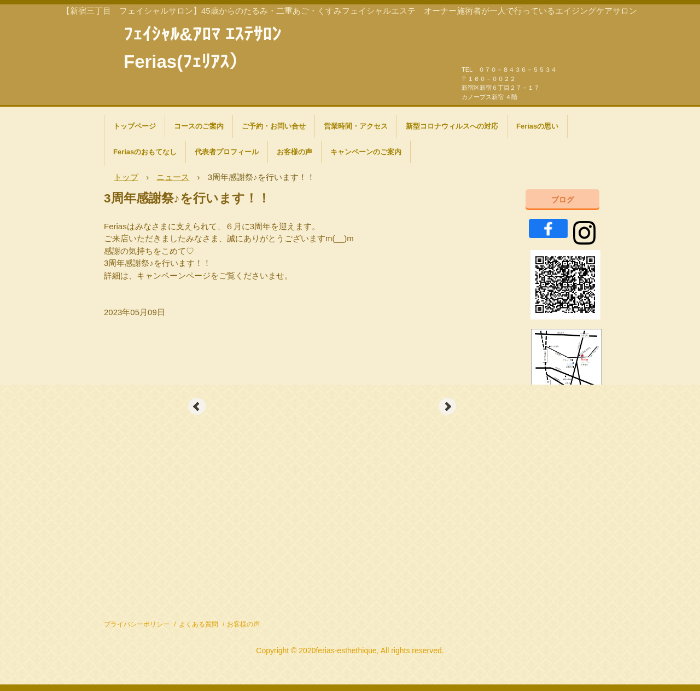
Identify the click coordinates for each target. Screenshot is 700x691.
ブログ (562, 199)
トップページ (134, 126)
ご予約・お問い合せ (274, 126)
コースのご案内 (199, 126)
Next (447, 406)
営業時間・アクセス (356, 126)
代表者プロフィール (227, 152)
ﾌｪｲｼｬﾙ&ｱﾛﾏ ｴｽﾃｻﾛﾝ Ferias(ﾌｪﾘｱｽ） (202, 33)
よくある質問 (198, 624)
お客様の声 (294, 152)
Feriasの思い (537, 126)
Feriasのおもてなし (145, 152)
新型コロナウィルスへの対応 (452, 126)
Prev (197, 406)
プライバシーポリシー (137, 624)
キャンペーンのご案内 (365, 152)
